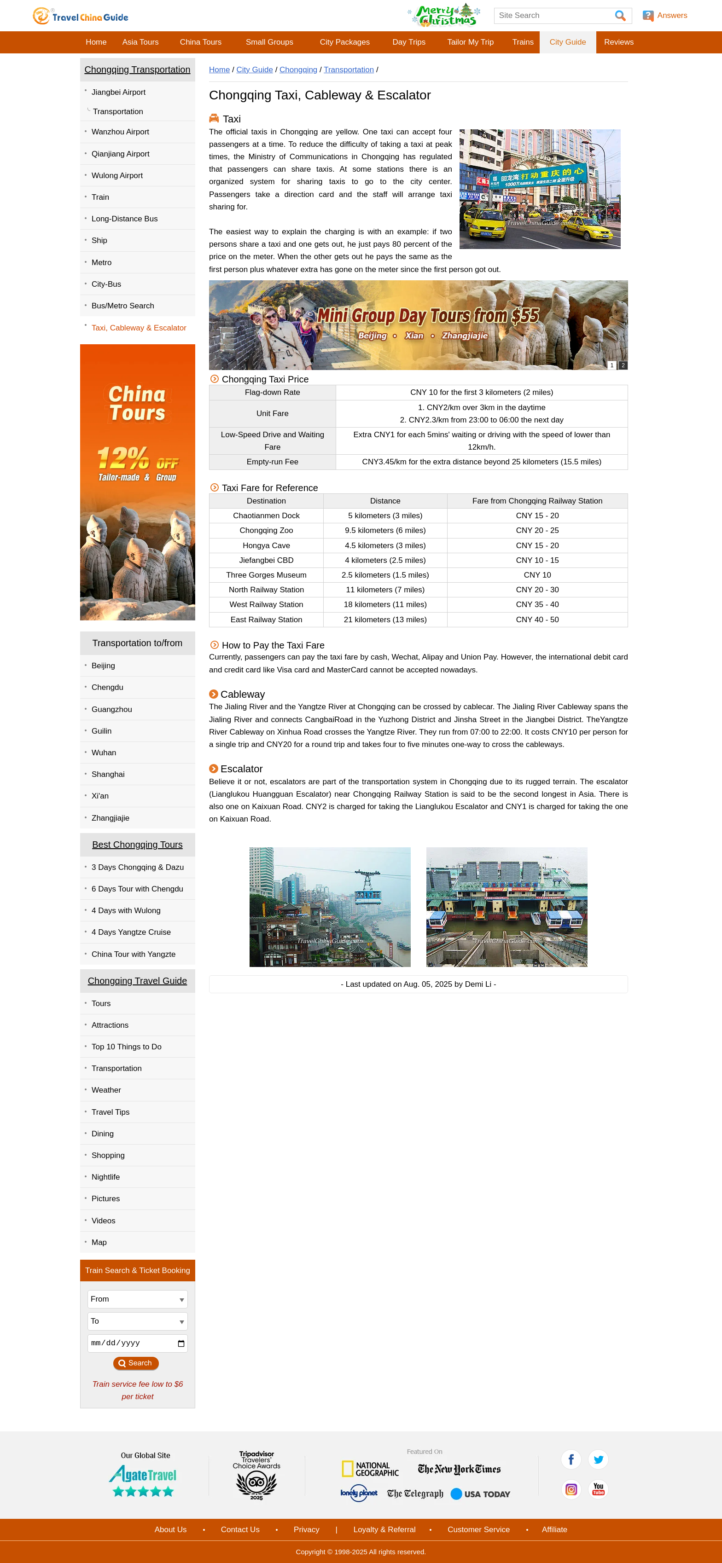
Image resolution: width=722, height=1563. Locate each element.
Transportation (118, 111)
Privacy (307, 1529)
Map (99, 1242)
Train (100, 197)
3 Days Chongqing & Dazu (138, 867)
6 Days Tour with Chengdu (137, 889)
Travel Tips (111, 1112)
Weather (106, 1090)
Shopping (108, 1155)
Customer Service (479, 1529)
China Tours (200, 42)
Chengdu (107, 687)
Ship (99, 240)
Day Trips (408, 42)
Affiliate (554, 1529)
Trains (523, 42)
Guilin (101, 731)
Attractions (110, 1025)
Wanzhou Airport (120, 131)
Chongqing (298, 69)
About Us (171, 1529)
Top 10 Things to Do (127, 1046)
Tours (101, 1003)
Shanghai (108, 774)
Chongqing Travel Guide (137, 981)
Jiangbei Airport (119, 92)
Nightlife (106, 1177)
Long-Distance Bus (125, 218)
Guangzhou (112, 709)
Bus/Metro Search (123, 305)
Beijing (103, 665)
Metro (101, 262)
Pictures (106, 1198)
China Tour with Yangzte (133, 954)
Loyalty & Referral (385, 1529)
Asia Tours (140, 42)
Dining (103, 1133)
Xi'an (100, 796)
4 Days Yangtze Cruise (131, 932)
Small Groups (269, 42)
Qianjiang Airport (121, 154)
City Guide (568, 42)
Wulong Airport (117, 175)
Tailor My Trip (470, 42)
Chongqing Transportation (137, 69)
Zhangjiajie (110, 818)
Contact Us (240, 1529)
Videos (104, 1220)
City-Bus (106, 284)
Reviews (619, 42)
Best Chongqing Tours (137, 844)
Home (96, 42)
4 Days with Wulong (126, 910)
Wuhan (104, 752)
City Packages (345, 42)
